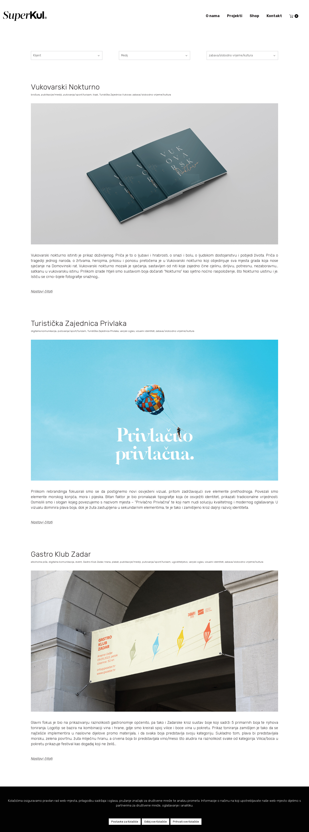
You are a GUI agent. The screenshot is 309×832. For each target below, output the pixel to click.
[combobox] (66, 55)
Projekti (234, 16)
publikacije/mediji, (52, 94)
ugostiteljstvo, (180, 561)
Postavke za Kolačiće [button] (124, 821)
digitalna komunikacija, (44, 331)
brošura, (36, 94)
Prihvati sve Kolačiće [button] (186, 821)
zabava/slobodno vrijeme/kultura (151, 94)
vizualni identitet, (146, 331)
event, (79, 561)
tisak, (96, 94)
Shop (254, 16)
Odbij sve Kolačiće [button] (155, 821)
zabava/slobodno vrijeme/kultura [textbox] (231, 55)
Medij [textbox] (124, 55)
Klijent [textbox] (37, 55)
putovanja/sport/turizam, (78, 94)
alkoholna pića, (40, 561)
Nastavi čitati (42, 291)
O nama (213, 16)
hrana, (108, 561)
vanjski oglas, (128, 331)
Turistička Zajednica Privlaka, (103, 331)
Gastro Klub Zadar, (93, 561)
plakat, (116, 561)
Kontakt (274, 16)
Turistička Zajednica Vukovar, (115, 94)
